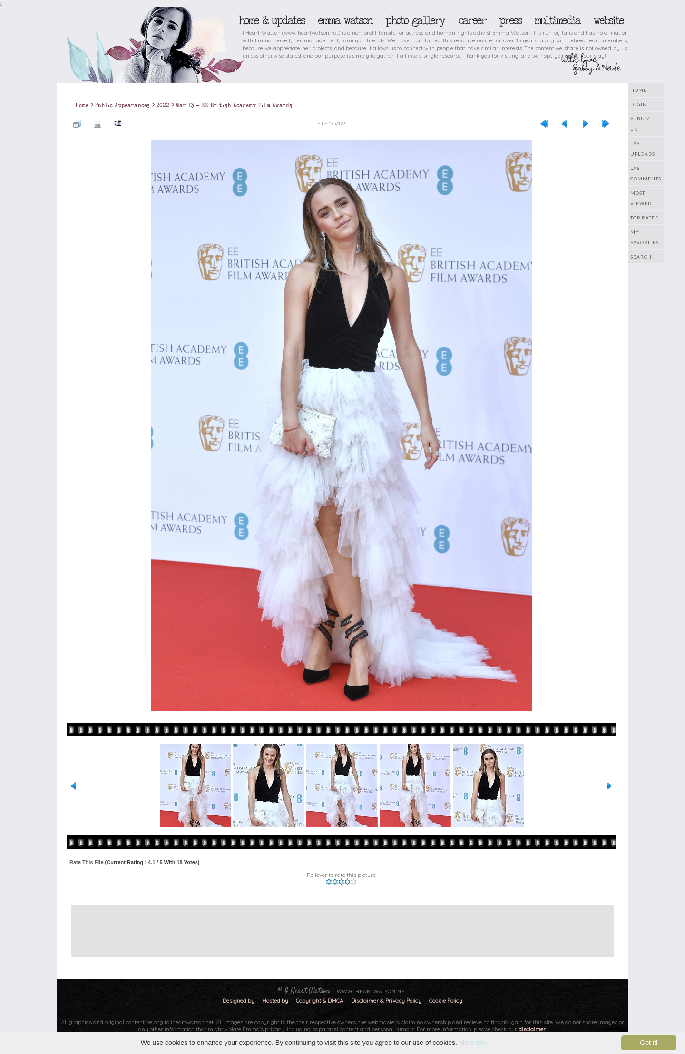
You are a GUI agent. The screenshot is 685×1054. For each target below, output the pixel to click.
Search (641, 256)
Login (638, 104)
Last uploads (642, 148)
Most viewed (641, 198)
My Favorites (644, 237)
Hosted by (275, 1000)
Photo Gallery (414, 20)
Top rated (644, 217)
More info (473, 1042)
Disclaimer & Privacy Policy (387, 1000)
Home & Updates (271, 20)
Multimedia (557, 20)
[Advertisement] (335, 926)
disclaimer (532, 1029)
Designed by (238, 1000)
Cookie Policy (445, 1000)
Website (608, 20)
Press (510, 20)
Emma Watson (345, 20)
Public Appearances (122, 105)
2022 (162, 105)
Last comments (645, 173)
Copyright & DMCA (319, 1000)
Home (638, 90)
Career (472, 20)
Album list (640, 124)
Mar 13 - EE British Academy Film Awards (234, 105)
